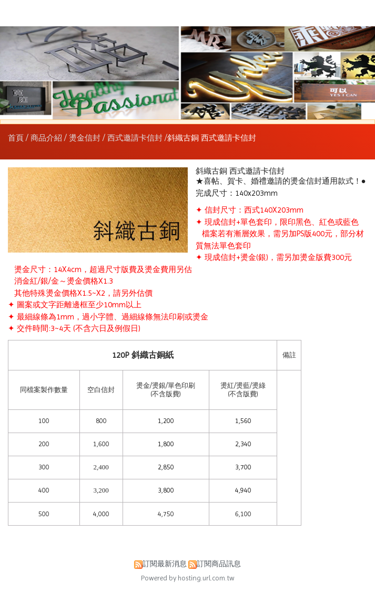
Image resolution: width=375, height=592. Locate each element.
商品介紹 (47, 138)
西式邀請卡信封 (135, 138)
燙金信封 (84, 138)
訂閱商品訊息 (219, 564)
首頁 (16, 138)
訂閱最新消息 (165, 564)
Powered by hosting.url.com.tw (188, 578)
